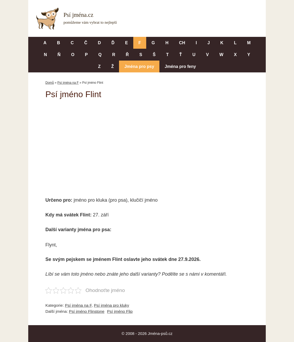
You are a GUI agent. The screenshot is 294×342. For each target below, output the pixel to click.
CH (182, 43)
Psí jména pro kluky (111, 305)
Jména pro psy (139, 66)
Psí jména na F (68, 83)
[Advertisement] (147, 144)
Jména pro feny (180, 66)
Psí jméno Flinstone (86, 311)
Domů (49, 83)
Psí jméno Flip (120, 311)
